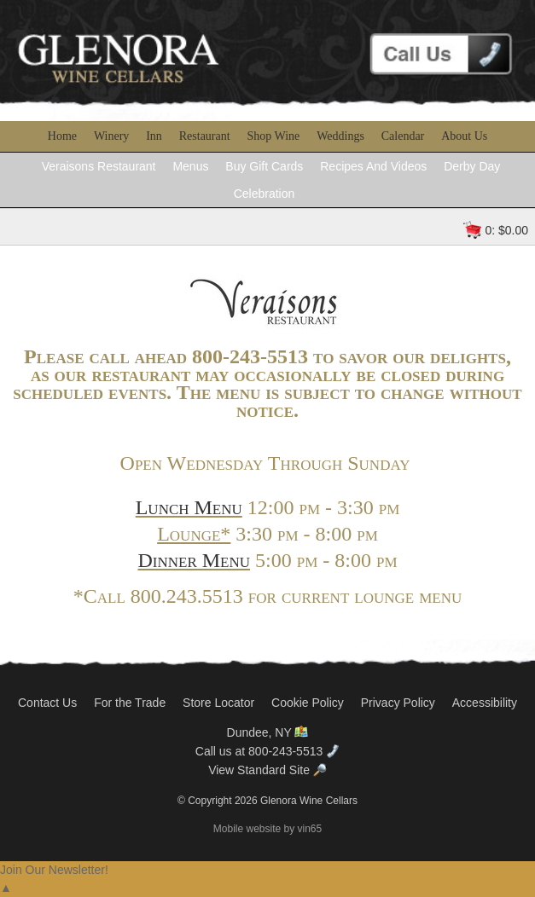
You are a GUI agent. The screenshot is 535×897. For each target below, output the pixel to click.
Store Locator (218, 702)
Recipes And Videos (373, 166)
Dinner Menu (193, 560)
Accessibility (484, 702)
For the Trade (130, 702)
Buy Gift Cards (264, 166)
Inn (154, 136)
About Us (464, 136)
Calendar (403, 136)
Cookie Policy (307, 702)
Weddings (340, 136)
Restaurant (204, 136)
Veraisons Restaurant (99, 166)
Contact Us (47, 702)
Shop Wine (273, 136)
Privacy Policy (398, 702)
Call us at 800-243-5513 (267, 751)
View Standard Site (267, 770)
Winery (111, 136)
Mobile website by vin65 (267, 829)
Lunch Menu (189, 507)
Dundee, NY (268, 732)
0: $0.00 (506, 230)
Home (62, 136)
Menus (190, 166)
